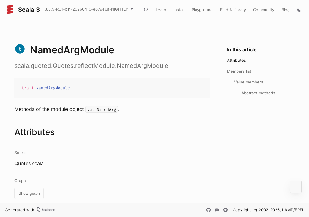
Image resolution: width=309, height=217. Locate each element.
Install (179, 9)
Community (263, 9)
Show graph (29, 193)
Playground (202, 9)
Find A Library (233, 9)
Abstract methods (258, 92)
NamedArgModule (53, 87)
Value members (248, 82)
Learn (161, 9)
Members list (239, 71)
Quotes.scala (29, 163)
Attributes (236, 60)
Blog (286, 9)
